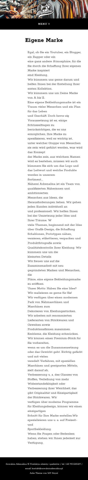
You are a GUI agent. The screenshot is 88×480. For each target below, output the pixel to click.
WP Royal (52, 473)
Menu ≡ (44, 24)
